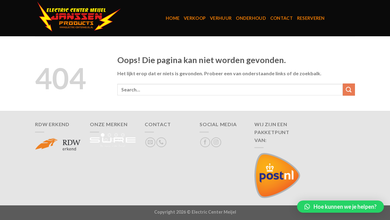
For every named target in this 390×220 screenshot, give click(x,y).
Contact (281, 18)
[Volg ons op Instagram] (216, 142)
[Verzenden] (349, 89)
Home (172, 18)
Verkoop (195, 18)
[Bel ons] (161, 142)
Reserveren (311, 18)
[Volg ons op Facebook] (205, 142)
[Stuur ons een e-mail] (150, 142)
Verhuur (221, 18)
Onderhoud (251, 18)
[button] (340, 206)
